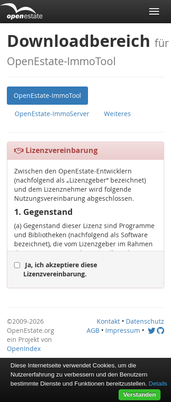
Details (158, 383)
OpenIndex (24, 348)
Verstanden (139, 394)
